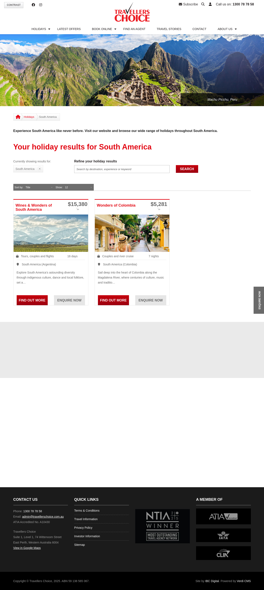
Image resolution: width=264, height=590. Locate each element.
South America (31, 264)
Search (187, 169)
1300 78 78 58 (243, 4)
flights (50, 256)
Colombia (130, 264)
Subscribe (188, 4)
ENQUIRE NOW (259, 300)
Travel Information (86, 519)
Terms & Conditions (86, 510)
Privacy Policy (83, 527)
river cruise (126, 256)
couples (35, 256)
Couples (107, 256)
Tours (24, 256)
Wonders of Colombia (116, 205)
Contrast (14, 5)
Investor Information (87, 536)
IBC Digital (212, 581)
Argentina (49, 264)
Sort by (19, 187)
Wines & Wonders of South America (34, 207)
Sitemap (79, 544)
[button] (210, 4)
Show (59, 187)
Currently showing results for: (32, 161)
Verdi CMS (244, 581)
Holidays (29, 116)
